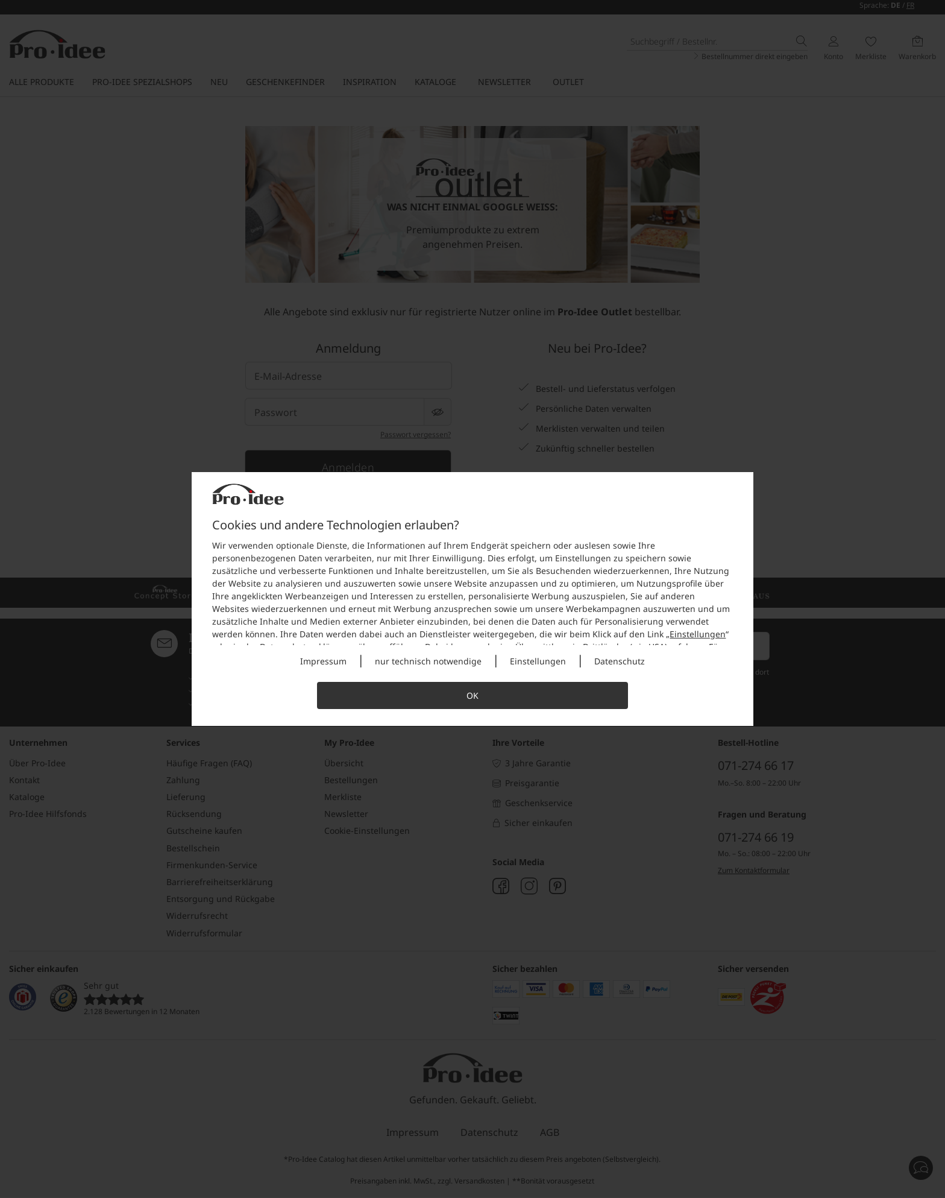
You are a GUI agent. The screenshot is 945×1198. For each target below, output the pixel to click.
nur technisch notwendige (428, 661)
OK (472, 695)
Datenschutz (619, 661)
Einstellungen (698, 634)
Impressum (323, 661)
